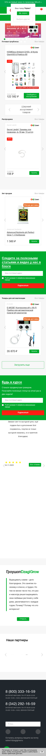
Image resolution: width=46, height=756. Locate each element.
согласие (12, 278)
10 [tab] (38, 39)
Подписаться (23, 285)
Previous (3, 71)
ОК (42, 752)
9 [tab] (34, 39)
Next (42, 71)
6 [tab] (23, 39)
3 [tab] (12, 39)
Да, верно (23, 13)
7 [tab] (27, 39)
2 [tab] (8, 39)
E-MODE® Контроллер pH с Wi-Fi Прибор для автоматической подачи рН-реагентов (22, 310)
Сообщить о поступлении (31, 95)
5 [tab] (19, 39)
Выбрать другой (23, 19)
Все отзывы (35, 464)
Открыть (23, 619)
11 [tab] (41, 39)
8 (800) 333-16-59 (20, 692)
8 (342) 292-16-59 (20, 704)
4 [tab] (15, 39)
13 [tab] (25, 42)
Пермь (27, 8)
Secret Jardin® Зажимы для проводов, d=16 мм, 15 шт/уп (20, 131)
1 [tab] (4, 39)
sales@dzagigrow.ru (14, 740)
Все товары (39, 42)
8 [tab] (30, 39)
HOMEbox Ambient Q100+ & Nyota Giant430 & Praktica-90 (22, 53)
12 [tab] (21, 42)
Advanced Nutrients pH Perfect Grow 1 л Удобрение (20, 234)
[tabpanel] (23, 30)
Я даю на (20, 279)
